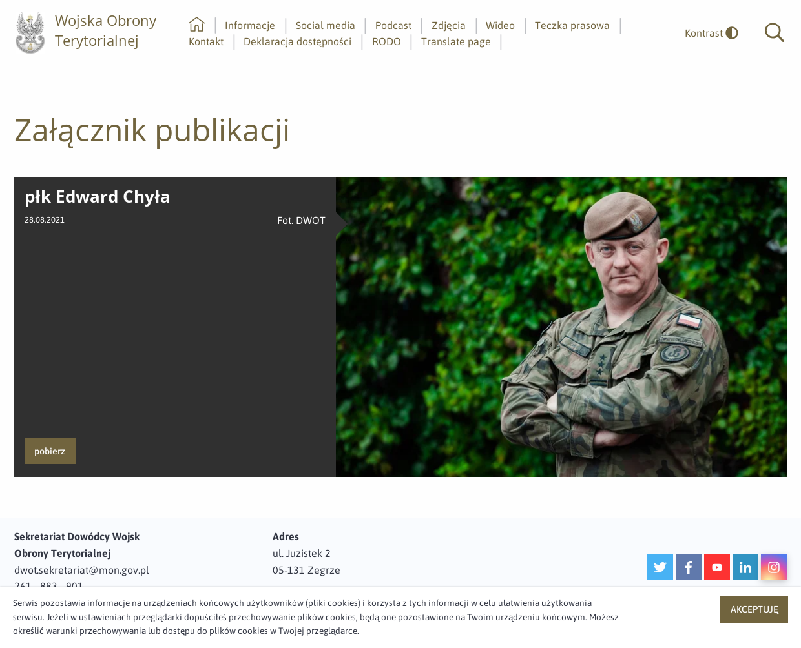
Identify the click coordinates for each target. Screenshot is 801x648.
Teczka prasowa (572, 25)
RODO (386, 41)
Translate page (456, 41)
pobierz (49, 451)
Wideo (500, 25)
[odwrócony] (706, 33)
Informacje (250, 25)
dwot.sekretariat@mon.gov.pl (81, 570)
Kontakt (206, 41)
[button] (774, 33)
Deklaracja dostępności (297, 41)
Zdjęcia (449, 25)
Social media (325, 25)
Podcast (393, 25)
